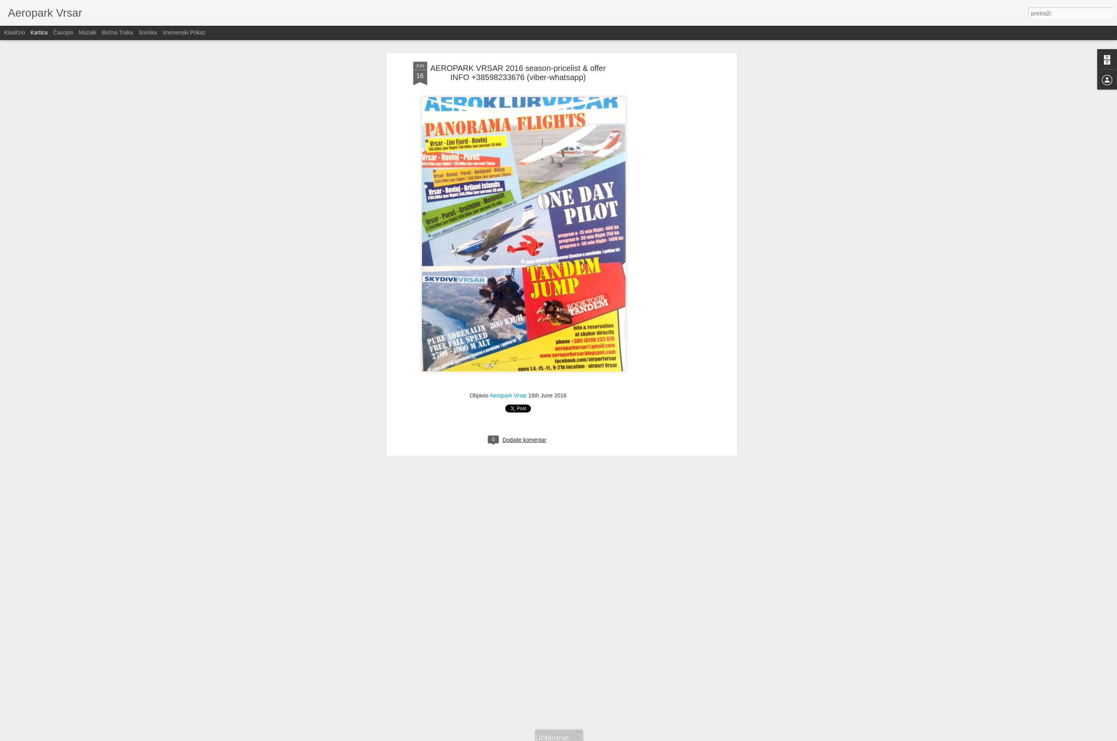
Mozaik (87, 32)
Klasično (14, 32)
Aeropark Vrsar (508, 251)
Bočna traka (117, 32)
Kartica (39, 32)
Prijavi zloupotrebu (604, 736)
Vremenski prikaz (183, 32)
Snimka (148, 32)
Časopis (63, 32)
